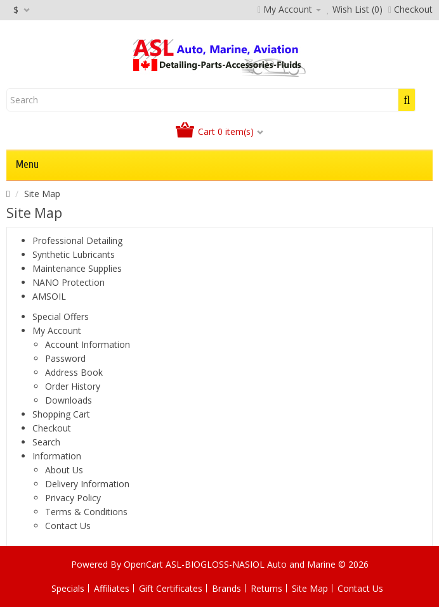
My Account (56, 330)
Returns (266, 588)
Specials (67, 588)
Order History (72, 386)
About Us (64, 470)
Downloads (68, 400)
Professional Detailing (77, 240)
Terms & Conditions (86, 512)
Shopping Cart (61, 414)
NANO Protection (68, 282)
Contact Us (68, 526)
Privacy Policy (73, 498)
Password (65, 358)
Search (46, 442)
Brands (226, 588)
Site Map (42, 194)
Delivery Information (87, 484)
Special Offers (60, 316)
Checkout (51, 428)
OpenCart (143, 564)
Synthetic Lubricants (73, 254)
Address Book (74, 372)
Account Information (87, 344)
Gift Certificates (170, 588)
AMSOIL (49, 296)
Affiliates (111, 588)
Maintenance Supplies (77, 268)
